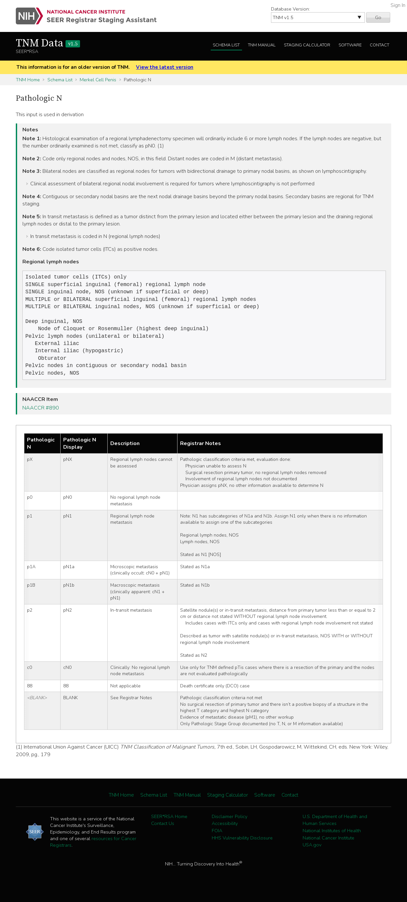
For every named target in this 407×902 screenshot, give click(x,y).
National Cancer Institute (328, 847)
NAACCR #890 (40, 417)
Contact (379, 45)
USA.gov (312, 854)
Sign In (398, 5)
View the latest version (164, 67)
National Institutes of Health (332, 839)
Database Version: (290, 9)
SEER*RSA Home (169, 825)
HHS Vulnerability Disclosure (242, 847)
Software (350, 45)
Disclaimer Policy (229, 825)
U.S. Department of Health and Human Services (335, 829)
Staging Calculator (307, 45)
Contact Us (162, 832)
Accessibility (225, 832)
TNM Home (28, 79)
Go (378, 17)
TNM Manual (262, 45)
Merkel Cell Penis (98, 79)
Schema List (226, 45)
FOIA (217, 839)
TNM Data (48, 43)
